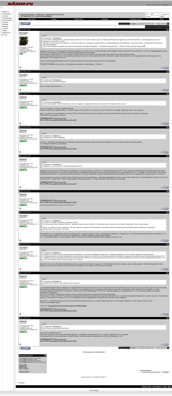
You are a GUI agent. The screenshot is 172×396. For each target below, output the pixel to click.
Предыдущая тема (88, 352)
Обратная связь (146, 386)
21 (159, 23)
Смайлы (21, 366)
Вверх (169, 386)
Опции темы (149, 26)
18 (152, 23)
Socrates (23, 75)
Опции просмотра (161, 26)
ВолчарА (23, 33)
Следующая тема (99, 352)
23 (164, 23)
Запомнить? (164, 14)
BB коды (21, 364)
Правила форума (24, 371)
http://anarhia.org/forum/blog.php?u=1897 (63, 120)
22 (161, 23)
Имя (147, 14)
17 (150, 23)
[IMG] (20, 367)
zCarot (96, 390)
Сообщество (78, 19)
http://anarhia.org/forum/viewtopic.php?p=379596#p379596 (67, 306)
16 (147, 23)
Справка (53, 19)
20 (157, 23)
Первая (133, 23)
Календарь (105, 19)
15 (145, 23)
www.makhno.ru (157, 386)
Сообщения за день (135, 19)
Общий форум (40, 14)
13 (140, 23)
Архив (165, 386)
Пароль (148, 16)
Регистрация (32, 19)
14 (143, 23)
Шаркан (23, 97)
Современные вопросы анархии (55, 14)
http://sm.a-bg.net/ (60, 118)
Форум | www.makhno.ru (28, 14)
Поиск (162, 19)
